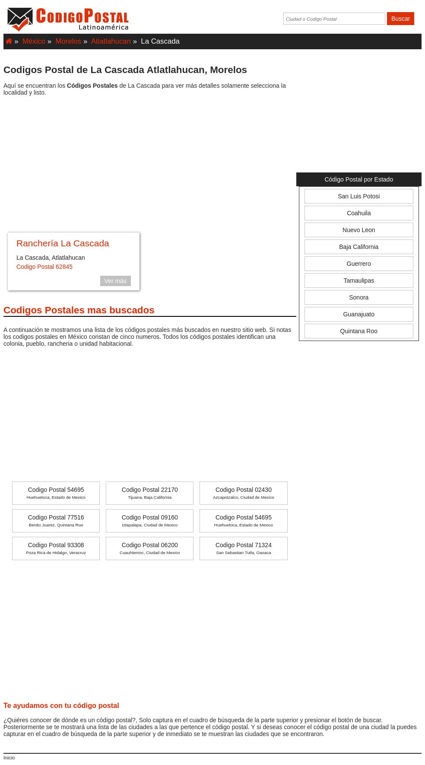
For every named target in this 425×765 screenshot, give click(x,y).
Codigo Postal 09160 (150, 520)
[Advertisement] (149, 165)
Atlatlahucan (111, 41)
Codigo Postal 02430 (243, 493)
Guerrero (359, 263)
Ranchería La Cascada (62, 243)
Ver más (116, 280)
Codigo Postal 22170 (150, 493)
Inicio (9, 757)
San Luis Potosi (359, 196)
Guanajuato (358, 314)
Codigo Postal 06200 (150, 548)
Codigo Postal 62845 (44, 266)
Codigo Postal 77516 (56, 520)
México (33, 41)
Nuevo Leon (359, 229)
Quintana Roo (358, 331)
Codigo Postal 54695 (56, 493)
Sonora (358, 297)
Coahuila (359, 213)
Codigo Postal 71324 (244, 548)
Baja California (358, 246)
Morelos (69, 41)
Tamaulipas (358, 280)
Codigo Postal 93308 (56, 548)
